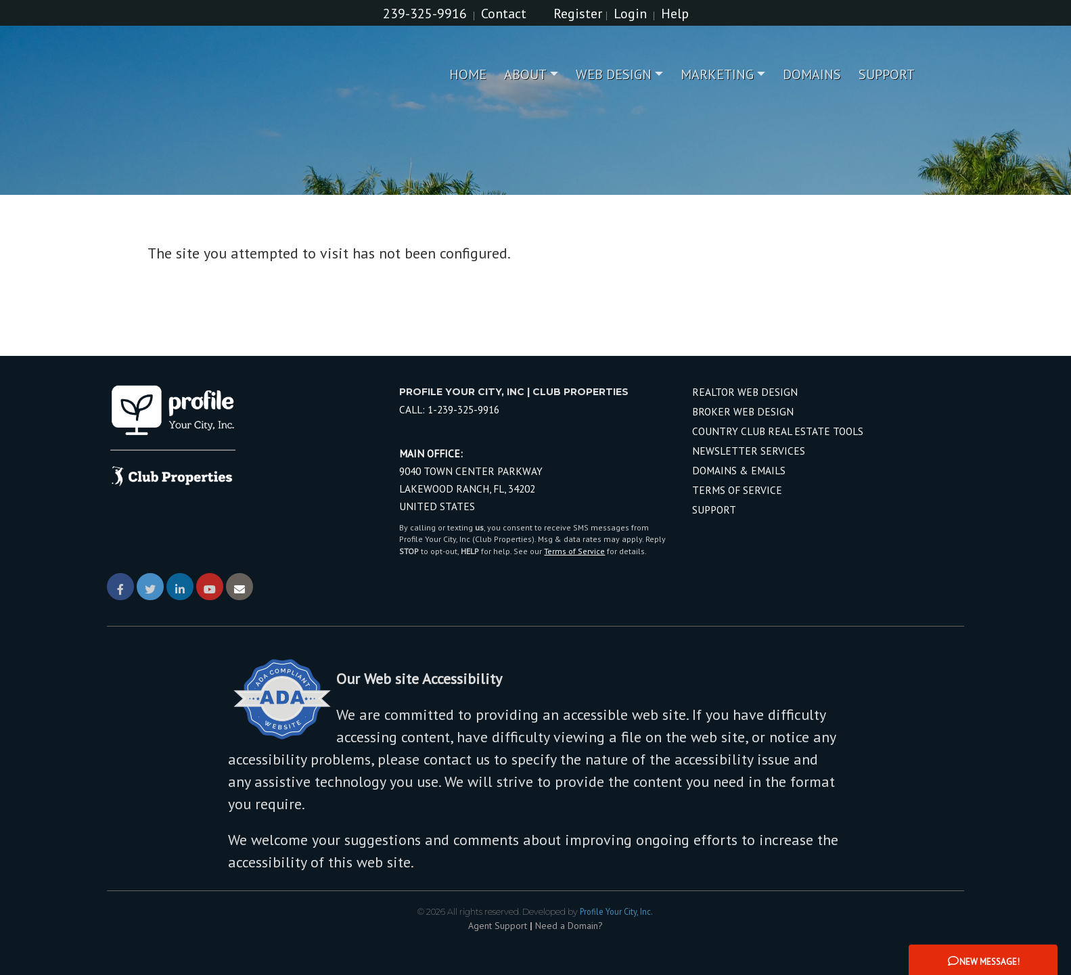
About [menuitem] (525, 74)
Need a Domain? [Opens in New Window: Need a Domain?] (569, 926)
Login (630, 13)
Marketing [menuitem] (717, 74)
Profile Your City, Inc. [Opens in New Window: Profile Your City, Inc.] (616, 911)
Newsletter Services (748, 450)
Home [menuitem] (467, 74)
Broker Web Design (743, 411)
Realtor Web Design (745, 392)
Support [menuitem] (887, 74)
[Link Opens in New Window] (120, 586)
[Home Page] (218, 74)
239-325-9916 (425, 13)
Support (714, 509)
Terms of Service (574, 551)
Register (577, 13)
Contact (503, 13)
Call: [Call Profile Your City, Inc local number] (449, 409)
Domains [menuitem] (812, 74)
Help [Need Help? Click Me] (675, 13)
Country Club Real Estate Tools (777, 431)
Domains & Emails (738, 470)
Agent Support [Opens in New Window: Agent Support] (497, 926)
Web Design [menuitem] (614, 74)
